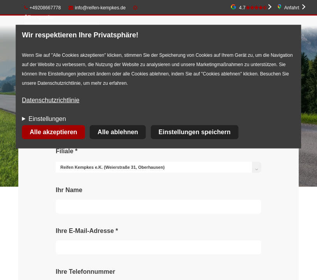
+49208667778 (42, 7)
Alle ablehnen (118, 132)
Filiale (66, 151)
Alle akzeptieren (53, 132)
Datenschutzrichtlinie (50, 100)
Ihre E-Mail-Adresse (87, 231)
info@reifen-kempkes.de (97, 7)
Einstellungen (47, 119)
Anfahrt (291, 7)
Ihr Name (69, 190)
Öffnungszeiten (40, 17)
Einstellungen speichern (194, 132)
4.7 (253, 7)
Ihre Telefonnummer (85, 271)
